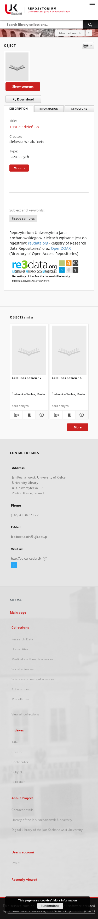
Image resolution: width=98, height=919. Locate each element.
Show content (22, 86)
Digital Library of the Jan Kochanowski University (47, 829)
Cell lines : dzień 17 (27, 378)
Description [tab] (18, 108)
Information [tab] (48, 108)
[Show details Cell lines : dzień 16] (81, 414)
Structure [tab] (79, 108)
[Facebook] (14, 565)
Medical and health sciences (32, 659)
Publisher (18, 782)
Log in (15, 862)
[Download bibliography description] (16, 414)
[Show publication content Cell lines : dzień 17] (29, 414)
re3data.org (38, 243)
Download (22, 99)
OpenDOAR (61, 248)
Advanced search (69, 33)
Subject (16, 772)
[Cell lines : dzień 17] (29, 351)
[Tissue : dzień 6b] (16, 66)
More (78, 427)
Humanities (19, 649)
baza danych (19, 157)
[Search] (90, 24)
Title (14, 742)
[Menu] (92, 4)
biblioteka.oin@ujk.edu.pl (29, 536)
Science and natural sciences (32, 679)
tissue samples (23, 218)
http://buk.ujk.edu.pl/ (29, 558)
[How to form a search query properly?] (88, 33)
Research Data (22, 639)
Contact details (22, 810)
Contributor (19, 762)
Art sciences (20, 689)
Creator (17, 752)
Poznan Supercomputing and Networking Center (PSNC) (51, 911)
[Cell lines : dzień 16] (69, 351)
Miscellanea (20, 699)
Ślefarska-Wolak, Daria (26, 142)
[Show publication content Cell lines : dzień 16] (69, 414)
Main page (18, 612)
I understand (50, 906)
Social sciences (22, 669)
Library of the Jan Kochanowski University (41, 819)
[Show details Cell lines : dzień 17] (41, 414)
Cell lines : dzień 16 (67, 378)
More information (65, 900)
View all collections (25, 714)
